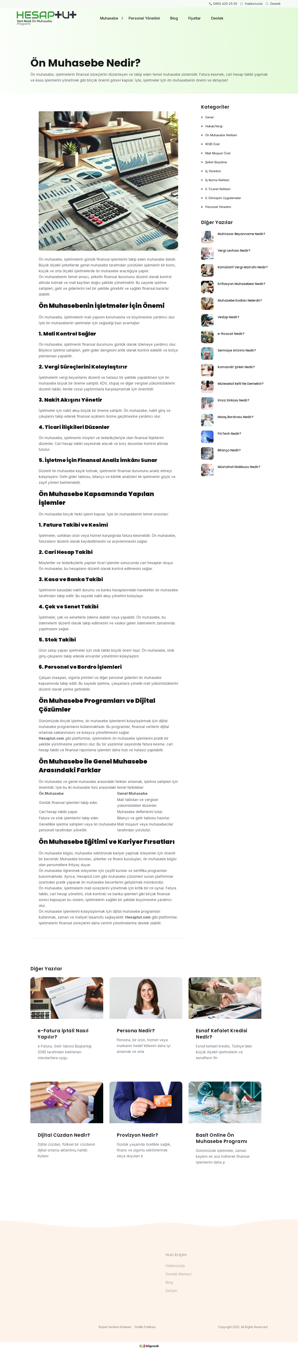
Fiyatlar (194, 18)
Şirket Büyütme (216, 162)
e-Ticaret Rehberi (217, 189)
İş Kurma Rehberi (217, 180)
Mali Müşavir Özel (217, 153)
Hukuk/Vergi (213, 126)
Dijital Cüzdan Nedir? (64, 1135)
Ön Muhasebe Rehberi (221, 135)
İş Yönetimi (213, 171)
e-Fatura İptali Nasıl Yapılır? (63, 1034)
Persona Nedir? (136, 1031)
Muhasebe (109, 18)
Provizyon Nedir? (137, 1135)
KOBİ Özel (212, 144)
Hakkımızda (251, 4)
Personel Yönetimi (144, 18)
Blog (174, 18)
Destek (273, 4)
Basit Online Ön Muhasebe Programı (221, 1138)
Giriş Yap (265, 16)
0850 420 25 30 (225, 4)
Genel (209, 117)
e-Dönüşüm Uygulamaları (223, 198)
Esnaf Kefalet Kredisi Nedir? (221, 1034)
